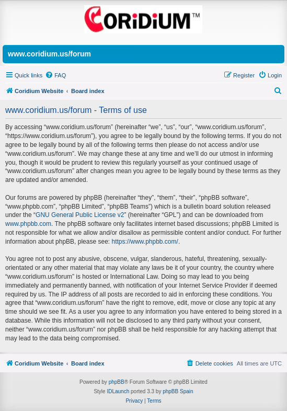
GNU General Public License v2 (80, 215)
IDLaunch (118, 391)
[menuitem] (55, 75)
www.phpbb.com (28, 223)
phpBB (116, 382)
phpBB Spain (178, 391)
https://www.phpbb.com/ (144, 241)
